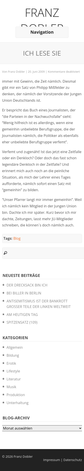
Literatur (14, 379)
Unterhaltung (18, 402)
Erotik (11, 363)
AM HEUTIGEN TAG (22, 314)
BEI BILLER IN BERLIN (24, 293)
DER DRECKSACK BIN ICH (27, 285)
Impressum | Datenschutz (62, 460)
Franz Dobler (41, 20)
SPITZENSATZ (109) (22, 322)
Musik (11, 386)
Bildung (13, 355)
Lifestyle (13, 371)
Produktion (16, 394)
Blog (17, 238)
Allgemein (15, 347)
